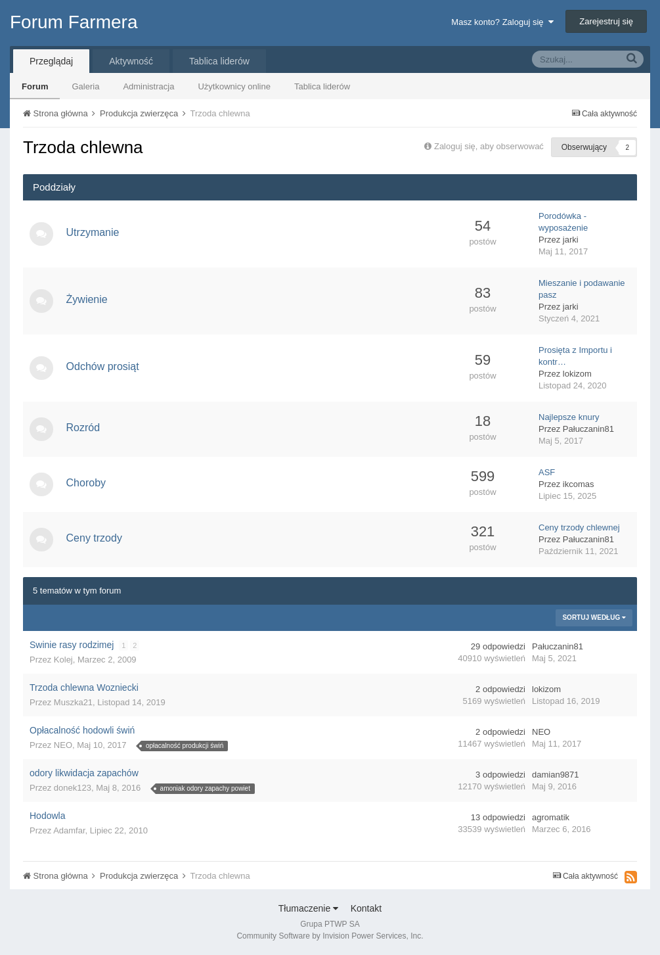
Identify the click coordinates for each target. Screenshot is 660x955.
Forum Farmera (73, 22)
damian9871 (555, 775)
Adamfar (69, 830)
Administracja (148, 86)
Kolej (63, 659)
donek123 (72, 788)
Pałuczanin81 (588, 429)
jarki (571, 240)
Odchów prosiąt (105, 366)
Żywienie (89, 299)
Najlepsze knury (569, 417)
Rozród (86, 427)
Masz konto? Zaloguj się (502, 22)
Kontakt (366, 908)
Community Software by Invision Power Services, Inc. (329, 936)
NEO (63, 745)
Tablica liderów (322, 86)
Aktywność (131, 61)
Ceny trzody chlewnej (579, 527)
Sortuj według (594, 617)
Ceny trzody (97, 538)
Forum (35, 86)
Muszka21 (73, 702)
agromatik (550, 817)
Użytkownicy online (234, 86)
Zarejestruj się (606, 21)
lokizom (577, 374)
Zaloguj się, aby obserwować (489, 146)
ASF (547, 472)
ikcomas (578, 484)
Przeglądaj (51, 61)
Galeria (85, 86)
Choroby (88, 482)
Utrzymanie (95, 232)
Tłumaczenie (308, 908)
